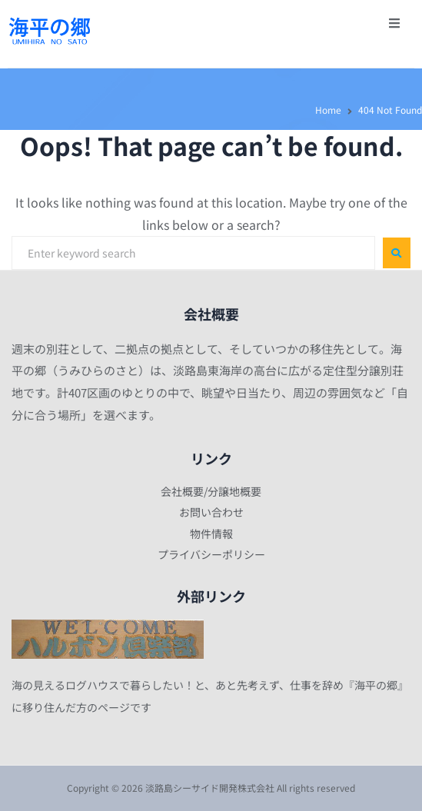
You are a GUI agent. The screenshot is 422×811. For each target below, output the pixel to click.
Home (328, 109)
